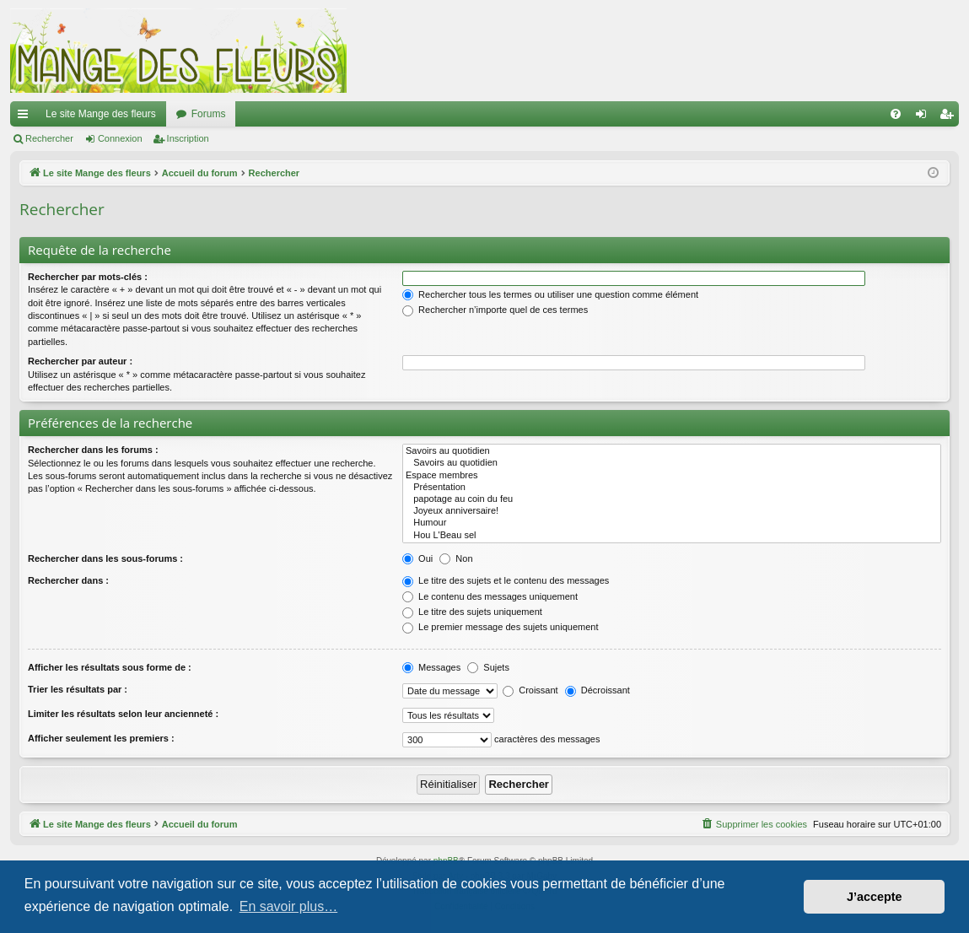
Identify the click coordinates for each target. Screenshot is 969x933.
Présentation (671, 487)
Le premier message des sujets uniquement (500, 627)
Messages (431, 667)
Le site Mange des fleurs (101, 114)
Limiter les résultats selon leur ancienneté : (123, 714)
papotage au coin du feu (671, 499)
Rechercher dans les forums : (93, 450)
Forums (208, 114)
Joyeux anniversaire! (671, 511)
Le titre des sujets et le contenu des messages (505, 580)
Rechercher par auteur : (80, 361)
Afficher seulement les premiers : (101, 738)
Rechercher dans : (68, 580)
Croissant (530, 690)
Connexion (120, 138)
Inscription (188, 138)
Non (455, 558)
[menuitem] (895, 114)
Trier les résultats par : (77, 689)
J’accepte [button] (874, 896)
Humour (671, 523)
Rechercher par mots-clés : (88, 277)
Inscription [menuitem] (950, 117)
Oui (417, 558)
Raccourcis (26, 117)
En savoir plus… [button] (289, 906)
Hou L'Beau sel (671, 536)
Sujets (488, 667)
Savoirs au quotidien (671, 451)
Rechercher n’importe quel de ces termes (495, 310)
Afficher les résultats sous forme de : (109, 667)
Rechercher (49, 138)
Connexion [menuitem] (925, 117)
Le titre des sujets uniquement (472, 612)
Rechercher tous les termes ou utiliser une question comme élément (550, 294)
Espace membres (671, 476)
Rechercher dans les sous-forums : (105, 558)
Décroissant (597, 690)
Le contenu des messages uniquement (490, 596)
